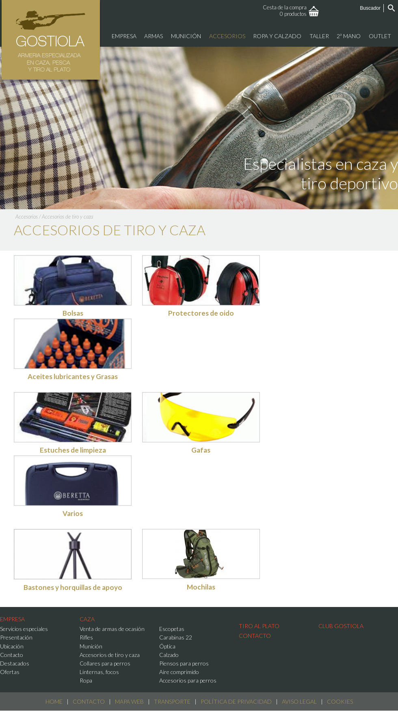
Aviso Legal (299, 701)
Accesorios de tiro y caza (67, 216)
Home (54, 701)
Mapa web (129, 701)
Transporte (172, 701)
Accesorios (26, 216)
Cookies (340, 701)
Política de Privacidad (236, 701)
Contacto (89, 701)
